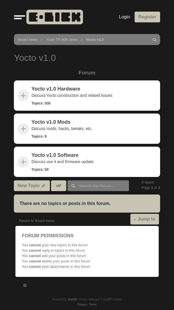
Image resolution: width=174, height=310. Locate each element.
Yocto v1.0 (95, 39)
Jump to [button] (145, 219)
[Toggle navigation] (25, 286)
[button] (19, 17)
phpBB (72, 299)
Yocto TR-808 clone (62, 39)
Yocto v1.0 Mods (51, 122)
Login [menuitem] (124, 16)
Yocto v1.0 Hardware (55, 89)
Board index (27, 39)
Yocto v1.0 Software (54, 155)
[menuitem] (154, 39)
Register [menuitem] (147, 16)
